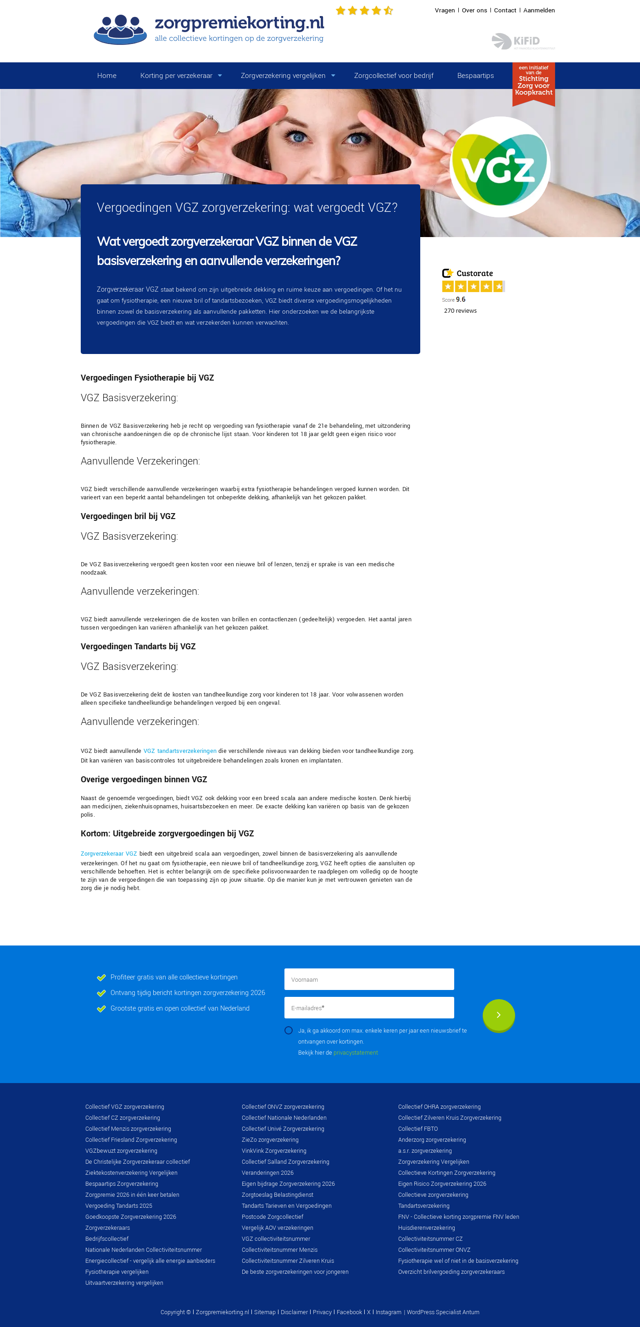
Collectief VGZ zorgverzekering (124, 1107)
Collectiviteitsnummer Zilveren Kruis (288, 1261)
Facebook (349, 1312)
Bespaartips (475, 76)
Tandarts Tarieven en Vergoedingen (287, 1206)
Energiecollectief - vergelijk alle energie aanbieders (150, 1261)
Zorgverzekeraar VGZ (128, 289)
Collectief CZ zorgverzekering (122, 1118)
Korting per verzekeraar (176, 76)
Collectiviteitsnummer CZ (430, 1239)
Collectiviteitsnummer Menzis (279, 1250)
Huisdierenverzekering (426, 1228)
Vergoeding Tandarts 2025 (118, 1206)
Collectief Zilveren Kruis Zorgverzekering (449, 1118)
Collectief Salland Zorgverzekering (285, 1162)
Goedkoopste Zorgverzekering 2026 (130, 1217)
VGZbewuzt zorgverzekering (121, 1151)
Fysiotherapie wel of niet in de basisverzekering (458, 1261)
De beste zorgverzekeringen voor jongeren (295, 1272)
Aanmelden (539, 10)
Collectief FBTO (418, 1129)
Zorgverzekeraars (107, 1228)
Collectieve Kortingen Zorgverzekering (446, 1173)
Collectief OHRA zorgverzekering (439, 1107)
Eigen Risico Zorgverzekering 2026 (442, 1184)
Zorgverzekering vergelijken (283, 76)
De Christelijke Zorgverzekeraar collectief (137, 1162)
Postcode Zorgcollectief (272, 1217)
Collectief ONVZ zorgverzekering (283, 1107)
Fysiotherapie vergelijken (117, 1272)
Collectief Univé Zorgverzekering (283, 1129)
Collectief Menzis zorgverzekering (128, 1129)
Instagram (388, 1312)
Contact (505, 10)
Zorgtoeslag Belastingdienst (277, 1195)
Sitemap (265, 1312)
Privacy (322, 1312)
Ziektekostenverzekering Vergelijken (131, 1173)
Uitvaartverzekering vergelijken (124, 1283)
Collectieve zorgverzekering (433, 1195)
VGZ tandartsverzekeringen (180, 751)
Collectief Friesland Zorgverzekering (131, 1140)
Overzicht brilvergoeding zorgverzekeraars (451, 1272)
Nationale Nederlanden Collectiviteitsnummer (143, 1250)
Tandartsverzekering (424, 1206)
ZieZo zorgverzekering (270, 1140)
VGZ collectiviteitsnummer (276, 1239)
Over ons (474, 10)
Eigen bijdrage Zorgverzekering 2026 (288, 1184)
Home (107, 76)
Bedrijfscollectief (106, 1239)
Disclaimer (294, 1312)
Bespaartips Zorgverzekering (121, 1184)
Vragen (445, 10)
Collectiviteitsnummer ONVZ (434, 1250)
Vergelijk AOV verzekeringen (277, 1228)
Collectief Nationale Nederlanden (284, 1118)
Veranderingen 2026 (268, 1173)
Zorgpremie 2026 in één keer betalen (132, 1195)
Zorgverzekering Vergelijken (433, 1162)
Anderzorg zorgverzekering (432, 1140)
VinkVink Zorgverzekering (274, 1151)
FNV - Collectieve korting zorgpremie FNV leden (458, 1217)
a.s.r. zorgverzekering (425, 1151)
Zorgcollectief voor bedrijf (394, 76)
